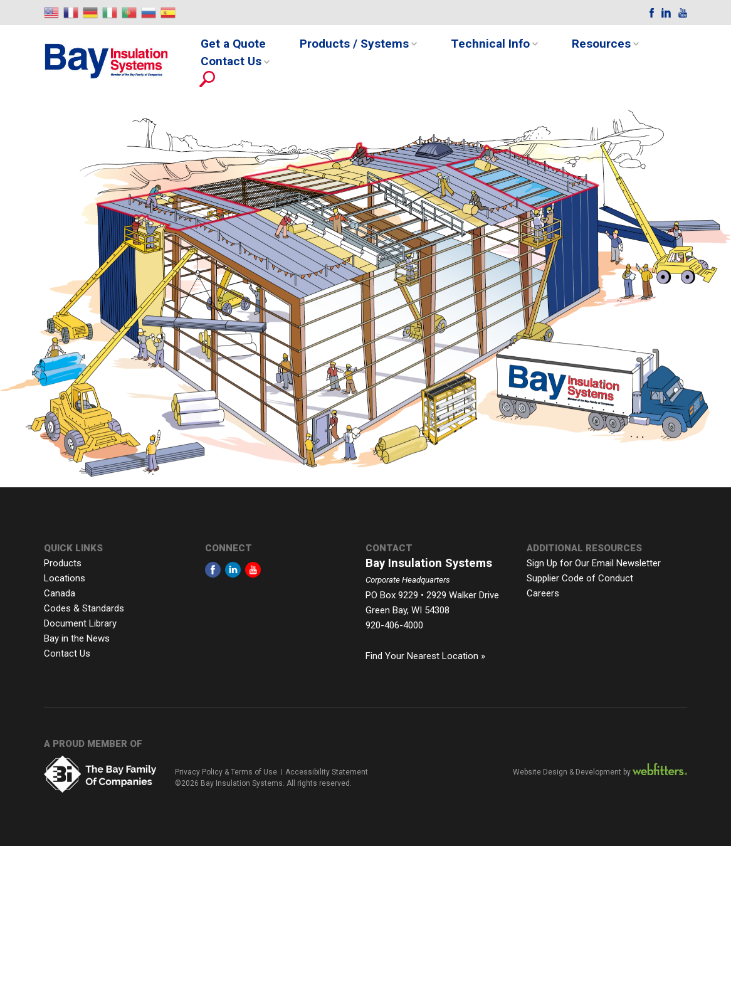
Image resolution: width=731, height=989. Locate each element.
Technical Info (490, 43)
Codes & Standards (84, 608)
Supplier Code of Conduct (580, 578)
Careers (543, 593)
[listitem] (501, 176)
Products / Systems (354, 43)
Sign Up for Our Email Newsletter (594, 563)
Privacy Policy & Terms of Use (226, 772)
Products (63, 563)
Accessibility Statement (326, 772)
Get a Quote (233, 43)
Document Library (80, 623)
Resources (601, 43)
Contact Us (231, 61)
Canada (59, 593)
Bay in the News (77, 638)
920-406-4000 (394, 625)
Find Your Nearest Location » (425, 656)
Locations (64, 578)
